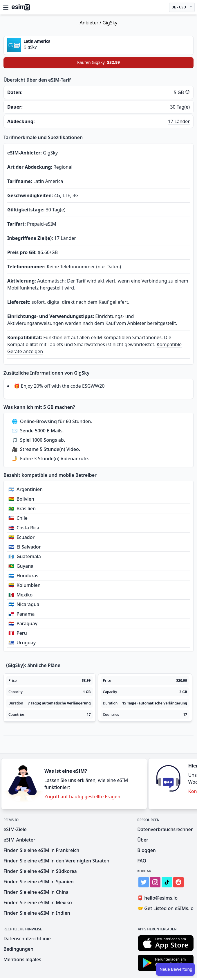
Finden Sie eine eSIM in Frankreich (41, 850)
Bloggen (146, 850)
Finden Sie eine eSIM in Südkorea (40, 871)
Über (142, 840)
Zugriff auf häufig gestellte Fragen (82, 796)
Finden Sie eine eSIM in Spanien (38, 881)
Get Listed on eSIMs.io (165, 908)
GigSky (109, 22)
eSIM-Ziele (15, 829)
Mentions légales (22, 959)
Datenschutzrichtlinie (27, 938)
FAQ (141, 860)
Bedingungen (18, 949)
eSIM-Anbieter (19, 840)
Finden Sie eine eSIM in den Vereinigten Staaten (56, 860)
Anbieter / (91, 22)
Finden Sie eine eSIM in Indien (36, 913)
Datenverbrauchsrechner (165, 829)
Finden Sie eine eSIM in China (35, 892)
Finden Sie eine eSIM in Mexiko (37, 902)
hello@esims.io (158, 898)
